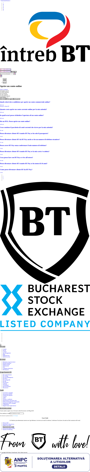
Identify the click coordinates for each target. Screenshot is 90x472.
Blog (4, 354)
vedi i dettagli (15, 415)
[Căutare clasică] (14, 72)
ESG (4, 367)
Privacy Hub (5, 422)
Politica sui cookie (7, 425)
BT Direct (5, 378)
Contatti (4, 349)
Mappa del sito (6, 355)
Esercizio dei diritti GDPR (9, 428)
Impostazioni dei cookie (8, 426)
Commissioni (6, 404)
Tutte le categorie (4, 89)
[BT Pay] (45, 283)
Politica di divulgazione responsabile (11, 401)
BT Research (6, 369)
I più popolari (17, 98)
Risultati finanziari (7, 363)
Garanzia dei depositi (7, 395)
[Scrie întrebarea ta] (7, 74)
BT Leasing (5, 376)
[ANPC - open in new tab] (45, 471)
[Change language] (0, 345)
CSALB (4, 396)
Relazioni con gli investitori (9, 362)
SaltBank (5, 383)
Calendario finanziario (8, 368)
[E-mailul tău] (12, 413)
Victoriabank (6, 385)
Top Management (7, 353)
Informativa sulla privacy (8, 424)
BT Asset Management (8, 377)
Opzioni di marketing (7, 429)
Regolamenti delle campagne (9, 403)
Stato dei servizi (6, 356)
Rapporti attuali (6, 364)
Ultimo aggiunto (10, 98)
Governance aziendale (8, 392)
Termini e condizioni (7, 399)
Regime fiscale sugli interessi (9, 405)
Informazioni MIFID (7, 394)
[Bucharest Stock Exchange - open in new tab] (45, 331)
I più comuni (3, 98)
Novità (4, 350)
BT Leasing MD (6, 380)
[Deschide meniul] (4, 80)
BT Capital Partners (7, 374)
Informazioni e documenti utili (10, 400)
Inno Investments (7, 386)
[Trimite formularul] (1, 76)
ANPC (4, 398)
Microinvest (5, 387)
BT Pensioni (5, 382)
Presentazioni (6, 365)
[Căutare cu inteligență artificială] (5, 72)
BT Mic (4, 381)
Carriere (4, 351)
